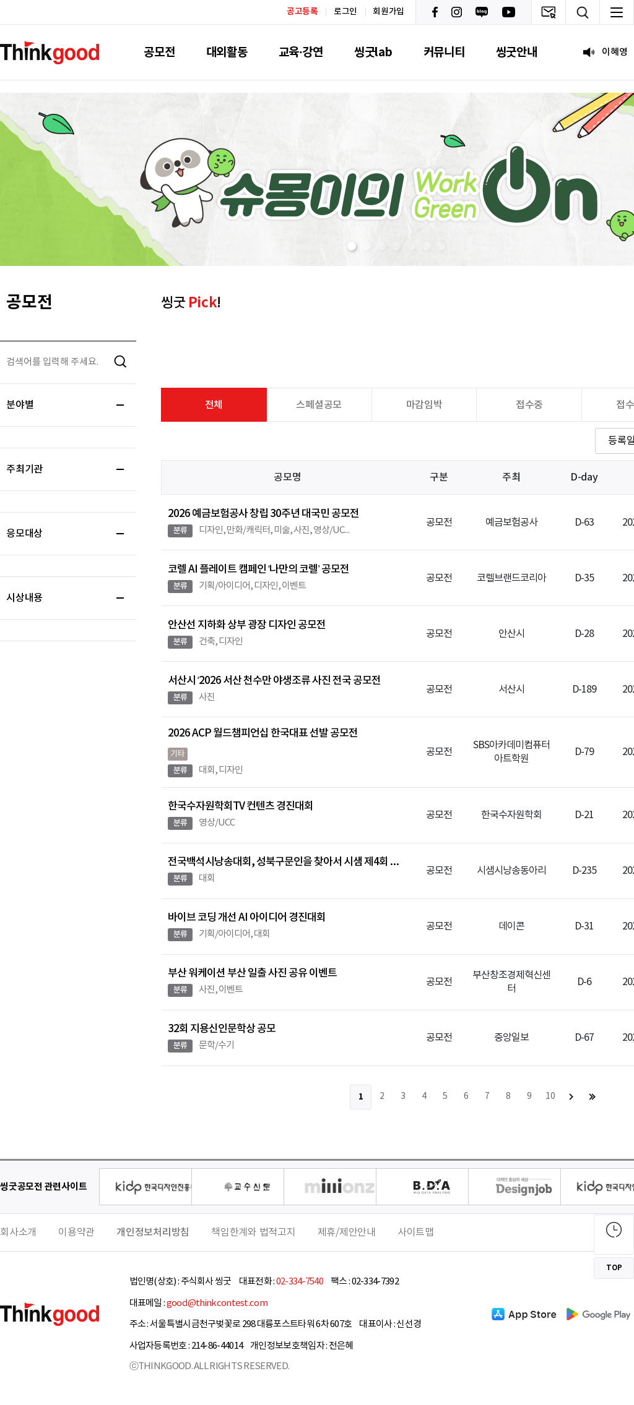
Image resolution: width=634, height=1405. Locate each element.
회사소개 (18, 1232)
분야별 (65, 405)
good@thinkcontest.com (217, 1303)
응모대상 (65, 533)
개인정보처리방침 (152, 1232)
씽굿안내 (516, 52)
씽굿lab (373, 52)
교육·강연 (301, 52)
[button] (351, 246)
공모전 (159, 52)
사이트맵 (415, 1232)
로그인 (345, 12)
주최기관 (65, 469)
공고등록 (302, 11)
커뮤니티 (444, 52)
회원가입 (388, 12)
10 (550, 1096)
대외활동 (227, 52)
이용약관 (76, 1232)
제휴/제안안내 (347, 1232)
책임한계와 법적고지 (253, 1232)
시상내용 (65, 598)
